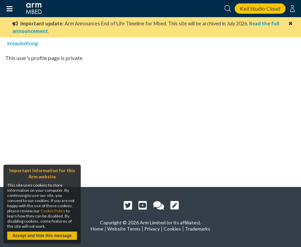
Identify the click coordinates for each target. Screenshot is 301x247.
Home (97, 229)
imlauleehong (22, 43)
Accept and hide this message (41, 235)
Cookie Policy (53, 210)
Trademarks (197, 229)
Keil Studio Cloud (260, 8)
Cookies (172, 229)
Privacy (152, 229)
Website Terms (124, 229)
